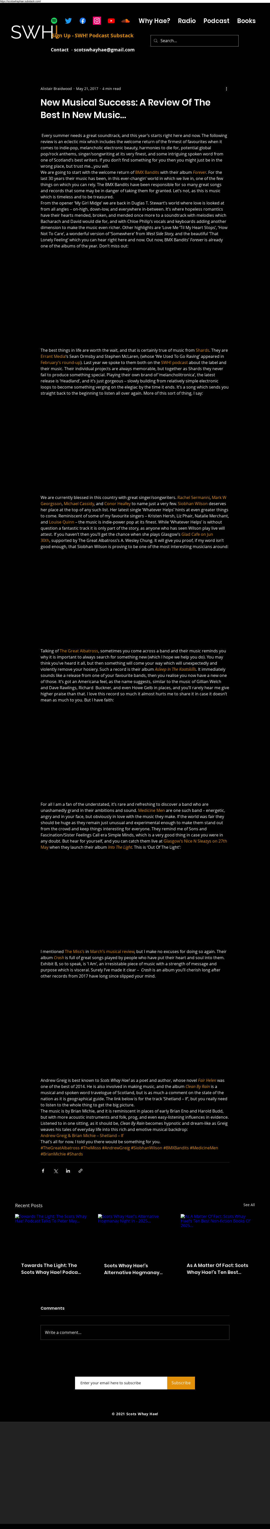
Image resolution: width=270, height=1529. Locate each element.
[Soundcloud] (125, 21)
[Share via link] (80, 1170)
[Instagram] (97, 21)
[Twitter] (68, 21)
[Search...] (194, 40)
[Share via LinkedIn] (68, 1170)
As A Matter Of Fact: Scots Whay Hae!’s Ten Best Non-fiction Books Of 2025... (217, 1269)
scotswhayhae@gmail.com (104, 50)
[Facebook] (83, 21)
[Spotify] (54, 21)
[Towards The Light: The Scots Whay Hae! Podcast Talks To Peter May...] (52, 1235)
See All (249, 1204)
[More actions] (226, 88)
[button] (216, 20)
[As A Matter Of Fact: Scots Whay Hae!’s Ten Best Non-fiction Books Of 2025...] (218, 1235)
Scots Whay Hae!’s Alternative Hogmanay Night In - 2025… (131, 1269)
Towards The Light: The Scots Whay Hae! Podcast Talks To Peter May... (51, 1269)
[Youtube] (111, 21)
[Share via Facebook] (43, 1170)
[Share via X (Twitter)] (55, 1170)
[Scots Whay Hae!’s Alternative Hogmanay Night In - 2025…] (135, 1235)
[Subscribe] (181, 1383)
